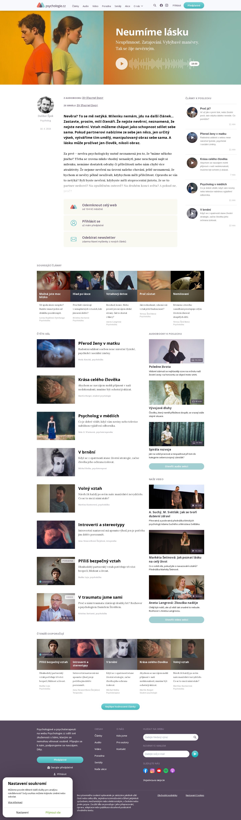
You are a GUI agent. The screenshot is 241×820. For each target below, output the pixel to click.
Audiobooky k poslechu (165, 333)
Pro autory (122, 742)
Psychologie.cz (51, 5)
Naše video (156, 479)
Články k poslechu (198, 98)
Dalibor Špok (45, 116)
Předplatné (194, 5)
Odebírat (195, 754)
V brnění (205, 209)
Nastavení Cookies (195, 795)
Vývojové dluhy (160, 408)
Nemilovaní (181, 294)
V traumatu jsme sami (100, 597)
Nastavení (22, 812)
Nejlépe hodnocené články (120, 706)
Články (75, 6)
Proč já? (205, 108)
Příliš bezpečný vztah (99, 561)
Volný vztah (90, 488)
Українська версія (154, 780)
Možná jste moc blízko (50, 295)
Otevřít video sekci (176, 619)
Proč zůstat (147, 294)
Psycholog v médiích (213, 184)
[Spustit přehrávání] (122, 64)
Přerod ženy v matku (213, 133)
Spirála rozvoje (160, 449)
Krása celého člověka (213, 159)
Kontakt (121, 749)
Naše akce (101, 769)
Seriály (118, 6)
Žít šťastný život (92, 97)
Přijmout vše (53, 812)
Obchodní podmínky (167, 795)
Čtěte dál (43, 333)
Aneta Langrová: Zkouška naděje (173, 603)
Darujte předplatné (60, 767)
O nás (137, 6)
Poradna (106, 6)
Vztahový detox (116, 294)
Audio (86, 6)
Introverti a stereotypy (101, 524)
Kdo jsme (121, 735)
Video (95, 6)
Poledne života (160, 367)
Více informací (15, 802)
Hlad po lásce (82, 294)
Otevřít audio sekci (176, 466)
